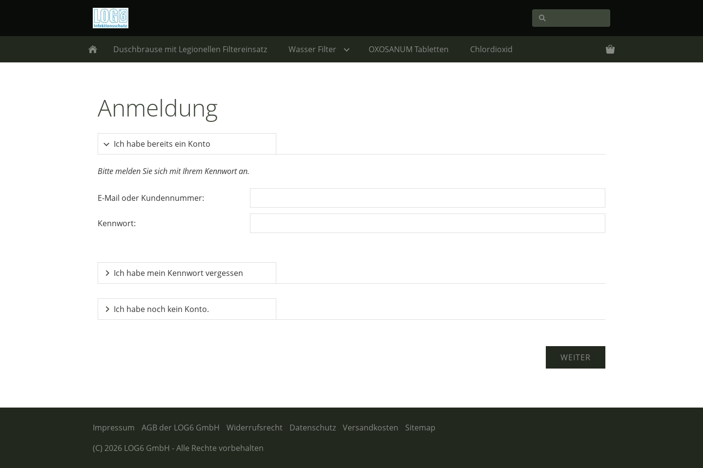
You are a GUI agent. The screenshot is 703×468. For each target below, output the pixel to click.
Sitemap (420, 427)
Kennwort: (117, 223)
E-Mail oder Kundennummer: (151, 198)
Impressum (114, 427)
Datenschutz (312, 427)
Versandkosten (370, 427)
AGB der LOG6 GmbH (181, 427)
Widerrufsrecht (255, 427)
